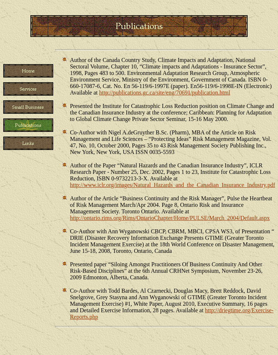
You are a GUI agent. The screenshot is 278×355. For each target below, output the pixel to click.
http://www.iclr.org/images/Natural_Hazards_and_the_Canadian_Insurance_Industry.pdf (172, 185)
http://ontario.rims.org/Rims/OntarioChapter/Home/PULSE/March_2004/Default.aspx (170, 218)
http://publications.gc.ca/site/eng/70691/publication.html (164, 92)
